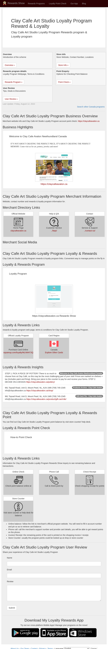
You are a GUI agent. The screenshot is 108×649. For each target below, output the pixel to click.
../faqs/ (54, 231)
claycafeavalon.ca (18, 231)
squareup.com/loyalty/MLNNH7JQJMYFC (21, 352)
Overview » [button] (10, 65)
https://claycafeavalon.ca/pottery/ (40, 382)
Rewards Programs (36, 3)
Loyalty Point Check (57, 3)
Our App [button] (74, 3)
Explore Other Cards (54, 352)
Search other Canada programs (91, 107)
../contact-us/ (89, 231)
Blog (84, 3)
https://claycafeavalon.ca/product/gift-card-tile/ (46, 399)
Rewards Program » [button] (13, 82)
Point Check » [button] (64, 82)
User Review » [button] (11, 99)
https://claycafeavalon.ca (88, 121)
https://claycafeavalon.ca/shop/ (39, 390)
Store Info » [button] (63, 65)
